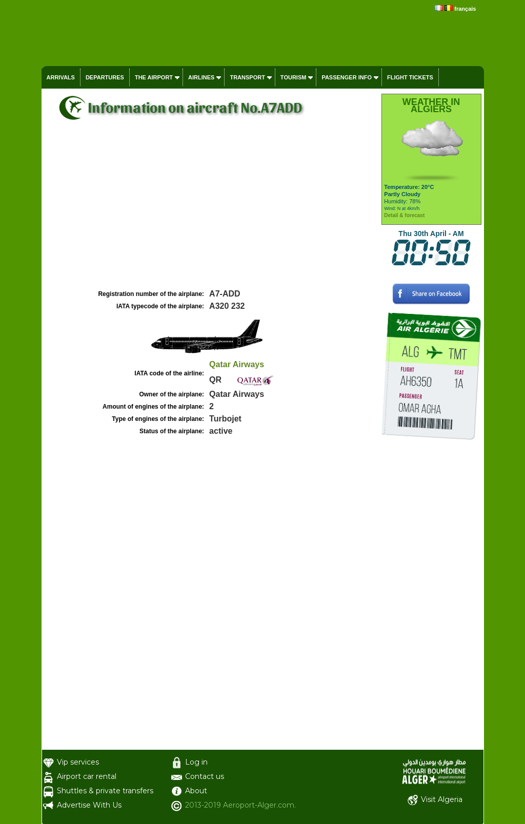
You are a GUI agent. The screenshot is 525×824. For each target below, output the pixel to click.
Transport (247, 77)
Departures (105, 77)
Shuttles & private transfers (105, 790)
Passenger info (346, 77)
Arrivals (61, 77)
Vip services (78, 762)
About (196, 790)
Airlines (201, 77)
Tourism (293, 77)
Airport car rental (86, 776)
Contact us (204, 776)
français (465, 9)
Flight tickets (410, 77)
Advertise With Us (89, 805)
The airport (154, 77)
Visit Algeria (441, 799)
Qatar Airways (236, 364)
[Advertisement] (210, 210)
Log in (196, 762)
